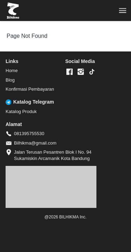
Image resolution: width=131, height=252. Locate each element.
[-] (69, 72)
